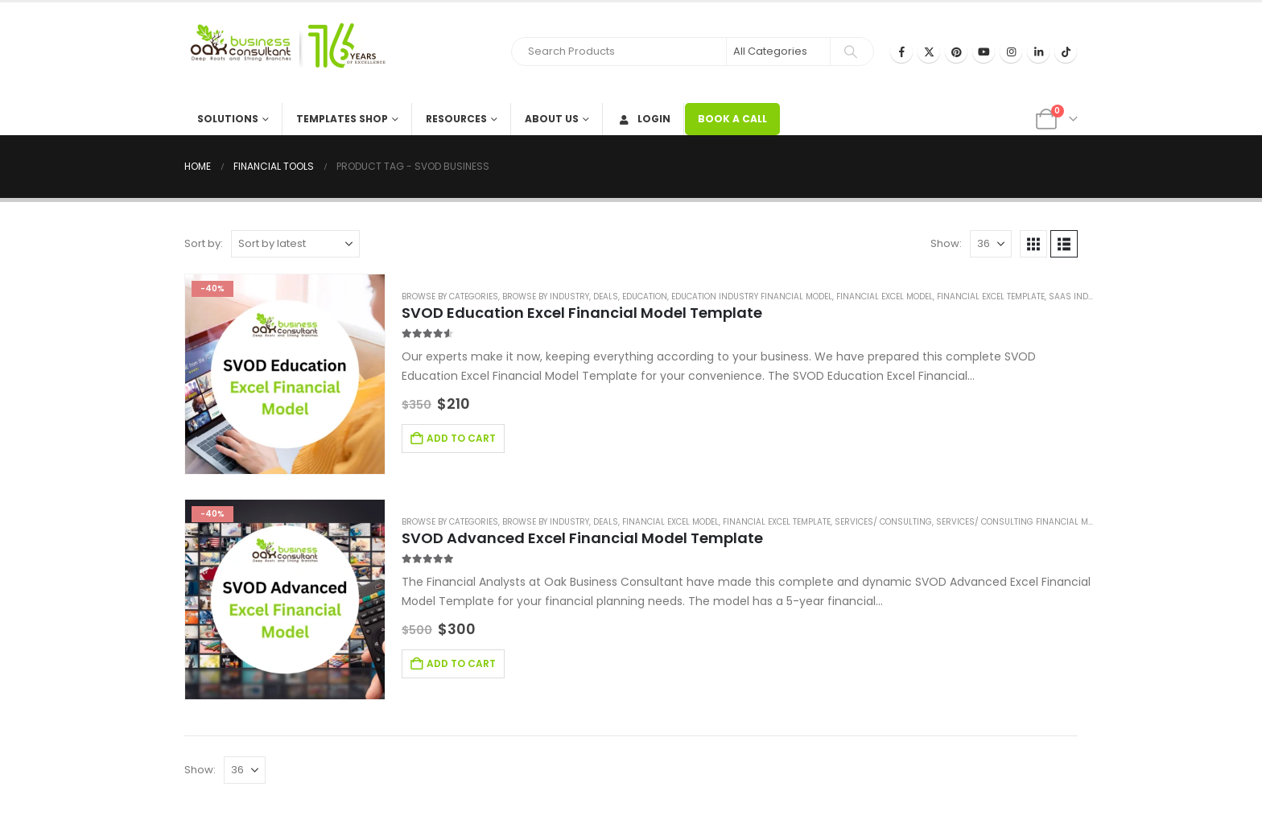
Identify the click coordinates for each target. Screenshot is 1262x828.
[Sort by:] (295, 243)
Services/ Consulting (883, 522)
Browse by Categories (450, 296)
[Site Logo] (285, 52)
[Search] (850, 51)
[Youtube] (983, 51)
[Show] (991, 243)
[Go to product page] (285, 374)
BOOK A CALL (732, 119)
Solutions (227, 119)
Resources (456, 119)
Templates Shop (342, 119)
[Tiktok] (1065, 51)
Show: (946, 243)
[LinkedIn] (1038, 51)
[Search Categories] (778, 51)
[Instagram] (1011, 51)
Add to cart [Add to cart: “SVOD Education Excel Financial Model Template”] (461, 438)
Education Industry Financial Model (751, 296)
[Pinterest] (956, 51)
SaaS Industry (1081, 296)
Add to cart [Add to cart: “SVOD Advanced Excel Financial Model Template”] (461, 663)
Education (644, 296)
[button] (1033, 243)
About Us (552, 119)
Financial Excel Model (884, 296)
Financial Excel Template (991, 296)
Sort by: (203, 243)
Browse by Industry (545, 296)
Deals (605, 296)
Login (643, 119)
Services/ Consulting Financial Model (1021, 522)
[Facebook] (901, 51)
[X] (929, 51)
